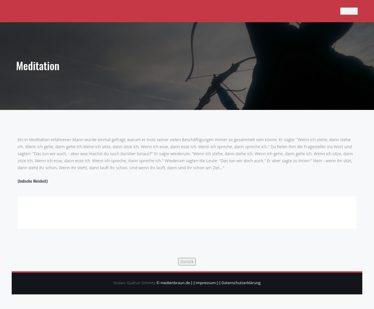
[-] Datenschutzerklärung (239, 282)
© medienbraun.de (173, 282)
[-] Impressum (204, 282)
